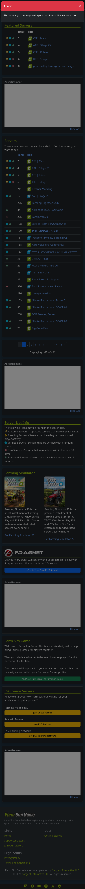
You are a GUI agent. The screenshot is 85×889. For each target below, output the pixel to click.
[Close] (79, 6)
